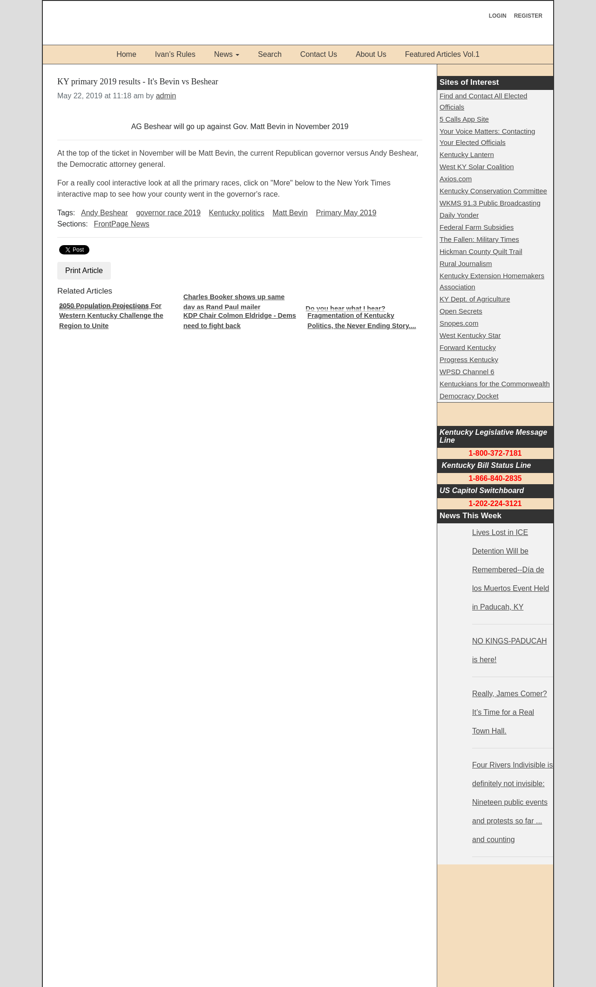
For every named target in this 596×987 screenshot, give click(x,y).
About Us (371, 54)
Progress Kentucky (469, 359)
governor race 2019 (168, 213)
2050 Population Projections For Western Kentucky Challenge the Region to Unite (111, 315)
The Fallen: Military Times (479, 239)
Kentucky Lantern (467, 154)
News (223, 54)
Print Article (84, 270)
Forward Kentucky (468, 347)
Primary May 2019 (346, 213)
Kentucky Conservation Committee (493, 191)
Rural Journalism (466, 263)
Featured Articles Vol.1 (442, 54)
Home (126, 54)
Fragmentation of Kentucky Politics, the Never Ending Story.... (361, 320)
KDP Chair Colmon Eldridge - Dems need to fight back (239, 320)
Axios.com (456, 179)
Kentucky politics (236, 213)
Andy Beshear (104, 213)
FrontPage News (121, 224)
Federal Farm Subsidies (477, 227)
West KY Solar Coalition (477, 167)
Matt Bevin (290, 213)
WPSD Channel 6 (467, 372)
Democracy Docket (469, 396)
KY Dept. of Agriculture (475, 299)
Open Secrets (461, 311)
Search (270, 54)
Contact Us (318, 54)
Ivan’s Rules (175, 54)
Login (498, 16)
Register (528, 16)
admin (166, 96)
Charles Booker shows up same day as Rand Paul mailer (234, 302)
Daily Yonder (459, 215)
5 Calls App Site (464, 119)
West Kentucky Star (470, 335)
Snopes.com (459, 323)
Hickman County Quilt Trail (481, 251)
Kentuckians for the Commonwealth (495, 384)
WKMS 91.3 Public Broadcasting (490, 203)
